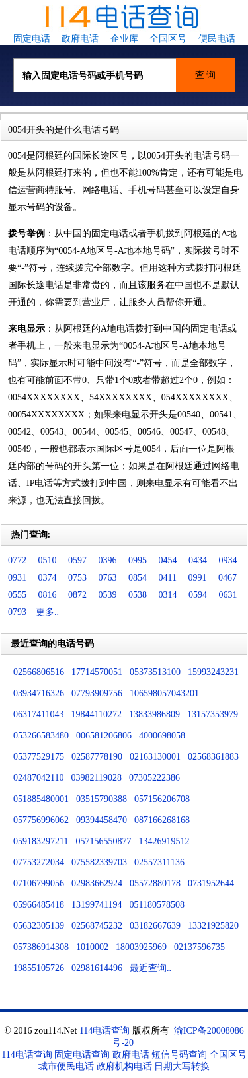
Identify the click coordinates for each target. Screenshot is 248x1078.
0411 (168, 578)
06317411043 (38, 714)
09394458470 (101, 820)
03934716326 (38, 693)
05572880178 (155, 883)
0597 (77, 560)
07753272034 (38, 862)
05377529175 (38, 757)
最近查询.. (150, 968)
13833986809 (154, 714)
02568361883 (213, 757)
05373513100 (155, 672)
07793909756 (96, 693)
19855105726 (38, 968)
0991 (197, 578)
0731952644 (211, 883)
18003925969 (141, 947)
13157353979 (212, 714)
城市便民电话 (66, 1066)
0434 (197, 560)
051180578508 (156, 905)
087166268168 (162, 820)
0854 (137, 578)
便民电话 (216, 39)
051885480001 (41, 799)
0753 (77, 578)
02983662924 (96, 883)
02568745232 (96, 926)
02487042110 (38, 778)
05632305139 (38, 926)
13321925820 (213, 926)
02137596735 (199, 947)
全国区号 (167, 39)
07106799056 (38, 883)
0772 (17, 560)
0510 (47, 560)
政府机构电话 (124, 1066)
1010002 (92, 947)
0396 (108, 560)
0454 (168, 560)
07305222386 (154, 778)
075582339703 (99, 862)
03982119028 (96, 778)
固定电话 (31, 39)
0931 (17, 578)
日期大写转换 (182, 1066)
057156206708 (162, 799)
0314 (168, 595)
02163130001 (155, 757)
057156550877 (103, 841)
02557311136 (159, 862)
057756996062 (41, 820)
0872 (77, 595)
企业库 (124, 39)
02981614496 (96, 968)
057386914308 (41, 947)
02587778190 (96, 757)
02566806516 (38, 672)
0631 (228, 595)
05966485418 (38, 905)
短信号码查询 (179, 1055)
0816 (47, 595)
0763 (108, 578)
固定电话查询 (82, 1055)
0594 (197, 595)
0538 (137, 595)
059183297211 (40, 841)
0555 (17, 595)
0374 (47, 578)
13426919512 (163, 841)
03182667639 (155, 926)
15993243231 (213, 672)
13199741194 (96, 905)
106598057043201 (164, 693)
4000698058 (162, 735)
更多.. (47, 612)
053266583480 (41, 735)
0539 (108, 595)
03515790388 (101, 799)
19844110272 (96, 714)
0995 (137, 560)
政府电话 (80, 39)
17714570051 (96, 672)
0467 (227, 578)
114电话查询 (104, 1031)
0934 (228, 560)
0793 (17, 612)
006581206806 (104, 735)
